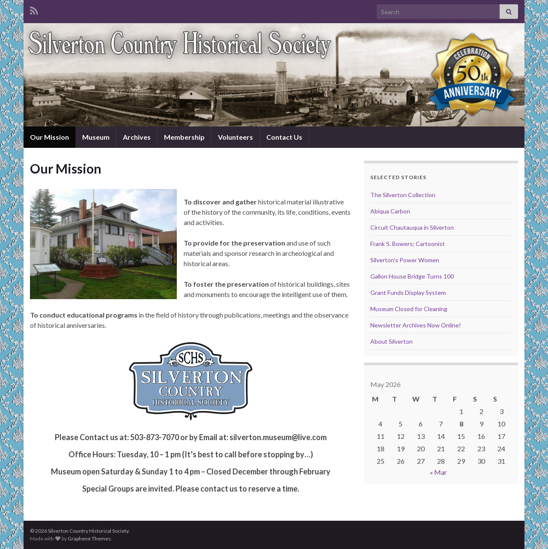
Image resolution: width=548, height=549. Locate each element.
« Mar (438, 472)
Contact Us (284, 137)
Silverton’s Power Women (404, 260)
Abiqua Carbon (390, 211)
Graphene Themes (89, 538)
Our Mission (49, 137)
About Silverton (391, 341)
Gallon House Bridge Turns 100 (412, 276)
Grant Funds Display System (408, 292)
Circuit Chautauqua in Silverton (412, 227)
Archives (137, 137)
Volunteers (235, 137)
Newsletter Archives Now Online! (415, 325)
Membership (184, 137)
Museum (96, 137)
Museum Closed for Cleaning (408, 308)
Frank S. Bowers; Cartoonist (407, 243)
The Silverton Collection (402, 194)
